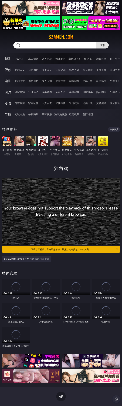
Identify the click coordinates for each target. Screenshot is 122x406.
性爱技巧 (115, 103)
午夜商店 (33, 114)
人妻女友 (47, 103)
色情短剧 (88, 114)
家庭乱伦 (33, 103)
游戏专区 (60, 59)
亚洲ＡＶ (20, 70)
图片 (8, 92)
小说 (8, 103)
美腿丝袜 (74, 92)
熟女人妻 (74, 70)
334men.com (61, 37)
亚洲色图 (33, 92)
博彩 (8, 59)
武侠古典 (60, 103)
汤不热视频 (60, 114)
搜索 (102, 45)
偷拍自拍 (33, 81)
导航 (8, 114)
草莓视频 (47, 114)
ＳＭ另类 (115, 70)
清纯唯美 (88, 92)
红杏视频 (74, 114)
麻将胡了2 (74, 59)
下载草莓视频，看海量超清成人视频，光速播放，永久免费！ (75, 249)
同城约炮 (20, 114)
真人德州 (33, 59)
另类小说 (88, 103)
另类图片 (115, 92)
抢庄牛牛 (115, 59)
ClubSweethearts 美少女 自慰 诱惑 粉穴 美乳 (26, 258)
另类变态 (115, 81)
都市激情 (20, 103)
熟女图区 (101, 92)
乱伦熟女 (101, 81)
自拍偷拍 (33, 70)
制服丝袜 (74, 81)
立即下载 (83, 398)
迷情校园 (74, 103)
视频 (8, 70)
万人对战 (47, 59)
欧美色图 (47, 92)
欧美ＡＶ (47, 70)
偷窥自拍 (20, 92)
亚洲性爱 (20, 81)
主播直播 (101, 70)
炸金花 (88, 59)
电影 (8, 81)
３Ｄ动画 (60, 70)
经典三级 (88, 81)
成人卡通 (47, 81)
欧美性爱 (60, 81)
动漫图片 (60, 92)
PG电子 (19, 59)
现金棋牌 (101, 59)
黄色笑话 (101, 103)
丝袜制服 (88, 70)
